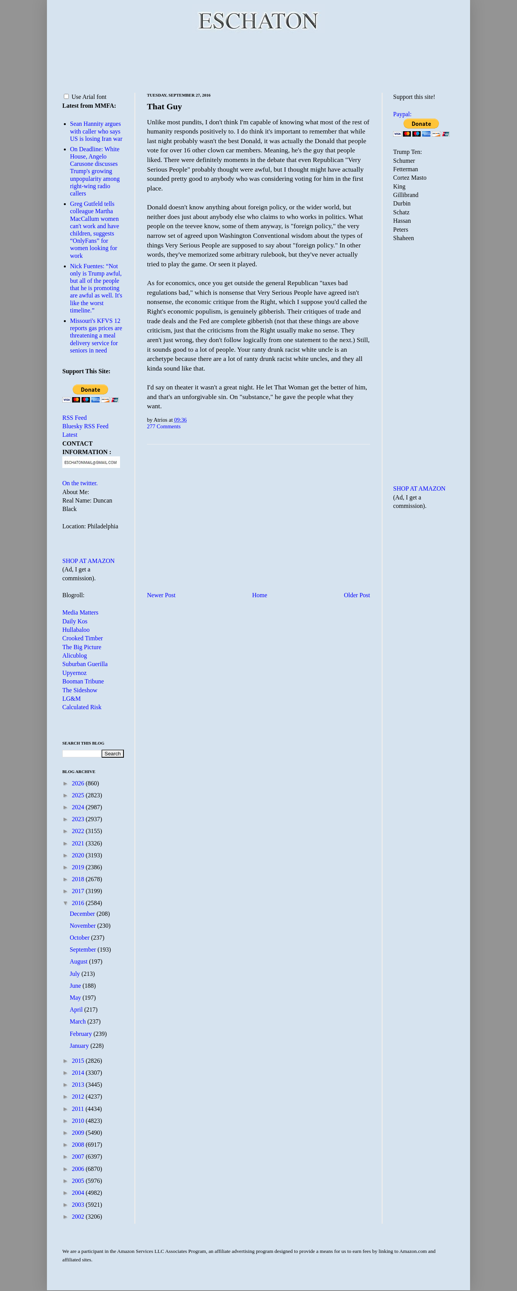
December (83, 913)
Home (259, 595)
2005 (79, 1180)
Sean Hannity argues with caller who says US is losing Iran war (96, 131)
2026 (79, 783)
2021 (79, 843)
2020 (79, 855)
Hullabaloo (76, 629)
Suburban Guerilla (85, 664)
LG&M (71, 698)
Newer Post (161, 595)
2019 (79, 867)
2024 (79, 807)
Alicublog (74, 655)
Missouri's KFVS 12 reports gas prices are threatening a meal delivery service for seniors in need (96, 335)
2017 (79, 891)
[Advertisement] (258, 61)
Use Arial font (85, 97)
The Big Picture (81, 647)
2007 (79, 1156)
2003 (79, 1204)
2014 (79, 1072)
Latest (69, 434)
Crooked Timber (82, 638)
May (76, 997)
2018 (79, 879)
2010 (79, 1120)
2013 (79, 1084)
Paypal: (402, 114)
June (76, 985)
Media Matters (80, 612)
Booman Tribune (83, 681)
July (76, 973)
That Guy (164, 106)
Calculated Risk (82, 707)
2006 (79, 1169)
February (81, 1033)
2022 (79, 831)
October (80, 937)
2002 (79, 1216)
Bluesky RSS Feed (85, 426)
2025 (79, 795)
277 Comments (164, 426)
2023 (79, 819)
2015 (79, 1060)
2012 (79, 1096)
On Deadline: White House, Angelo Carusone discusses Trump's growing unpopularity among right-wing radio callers (95, 171)
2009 (79, 1132)
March (78, 1021)
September (83, 949)
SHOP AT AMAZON (88, 561)
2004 (79, 1192)
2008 (79, 1144)
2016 (79, 903)
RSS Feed (74, 417)
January (80, 1045)
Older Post (357, 595)
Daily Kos (74, 621)
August (79, 961)
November (83, 925)
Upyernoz (74, 673)
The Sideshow (79, 690)
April (77, 1009)
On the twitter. (80, 483)
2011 (78, 1109)
